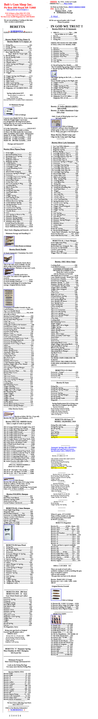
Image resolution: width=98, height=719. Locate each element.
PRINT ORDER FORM (77, 7)
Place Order (68, 3)
